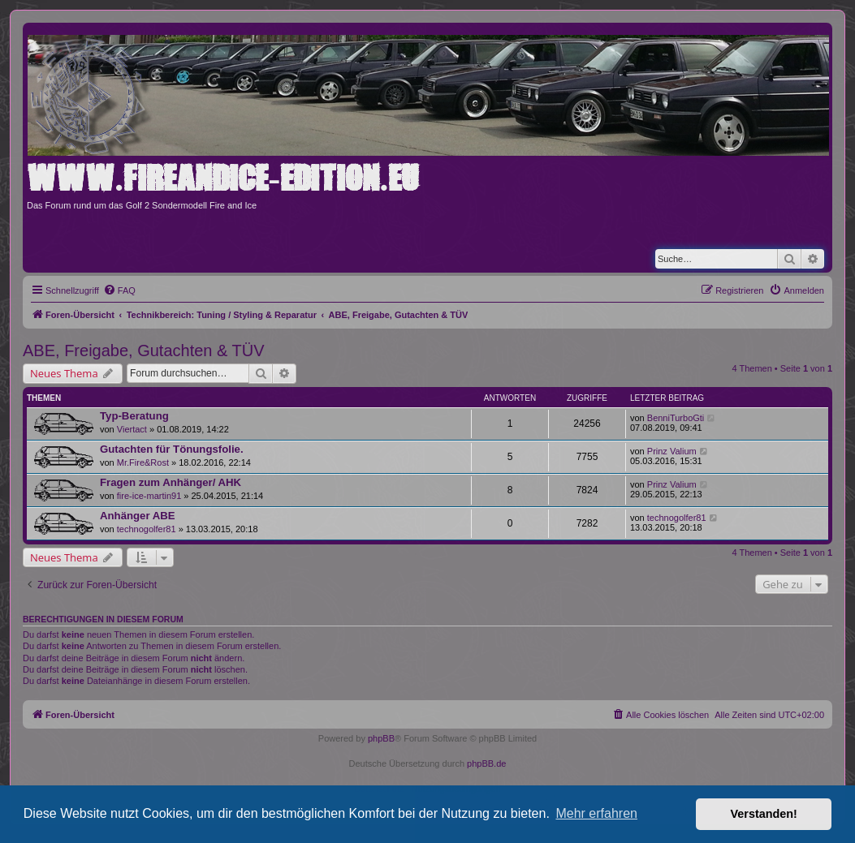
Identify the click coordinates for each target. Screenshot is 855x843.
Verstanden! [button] (764, 813)
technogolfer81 (146, 529)
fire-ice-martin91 (149, 496)
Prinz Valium (672, 451)
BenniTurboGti (676, 418)
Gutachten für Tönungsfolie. (172, 449)
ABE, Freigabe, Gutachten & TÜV (144, 350)
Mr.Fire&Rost (143, 462)
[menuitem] (119, 290)
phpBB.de (486, 763)
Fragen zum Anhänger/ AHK (170, 482)
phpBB (381, 738)
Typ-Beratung (134, 416)
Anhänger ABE (137, 516)
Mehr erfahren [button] (596, 813)
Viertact (132, 429)
